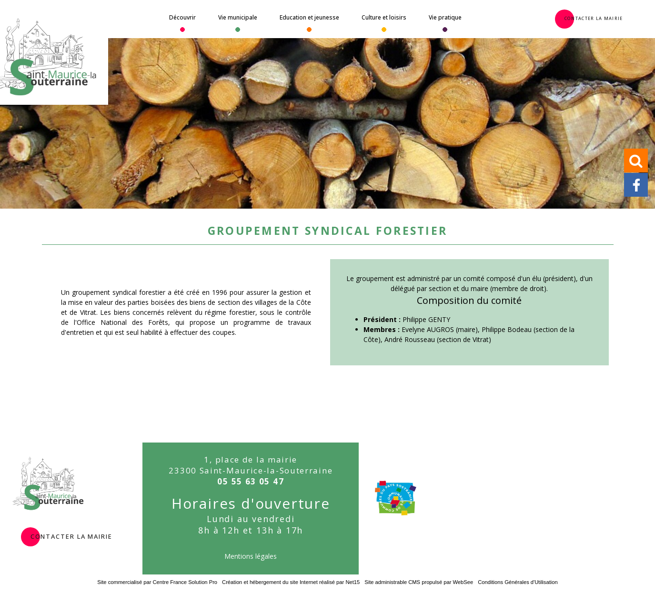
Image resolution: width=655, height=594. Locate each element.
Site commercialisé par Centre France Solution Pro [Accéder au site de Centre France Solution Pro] (157, 582)
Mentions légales (250, 556)
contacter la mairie (71, 535)
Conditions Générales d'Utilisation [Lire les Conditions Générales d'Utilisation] (518, 582)
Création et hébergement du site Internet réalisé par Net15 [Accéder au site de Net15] (291, 582)
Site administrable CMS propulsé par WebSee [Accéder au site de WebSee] (418, 582)
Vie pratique (445, 17)
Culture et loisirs (384, 17)
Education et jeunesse (309, 17)
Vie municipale (237, 17)
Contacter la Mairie (593, 17)
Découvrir (182, 17)
